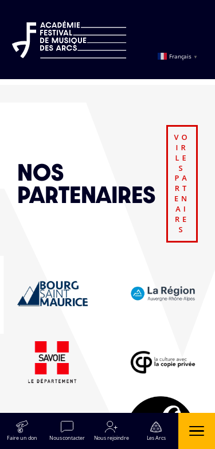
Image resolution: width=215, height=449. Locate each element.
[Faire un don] (22, 431)
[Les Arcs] (156, 431)
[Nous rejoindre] (111, 431)
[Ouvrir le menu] (196, 431)
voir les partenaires (182, 183)
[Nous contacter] (67, 431)
